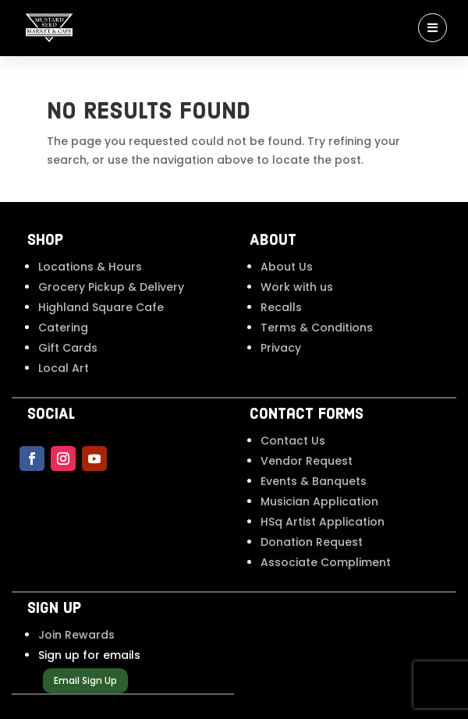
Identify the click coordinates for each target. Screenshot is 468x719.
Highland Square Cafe (101, 307)
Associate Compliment (326, 562)
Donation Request (312, 542)
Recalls (281, 307)
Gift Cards (68, 348)
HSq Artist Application (323, 522)
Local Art (63, 368)
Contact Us (293, 440)
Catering (63, 327)
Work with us (297, 287)
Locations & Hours (90, 266)
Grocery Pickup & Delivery (111, 287)
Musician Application (319, 501)
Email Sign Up (85, 680)
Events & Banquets (314, 481)
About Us (287, 266)
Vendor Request (307, 461)
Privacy (281, 348)
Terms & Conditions (317, 327)
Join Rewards (76, 635)
